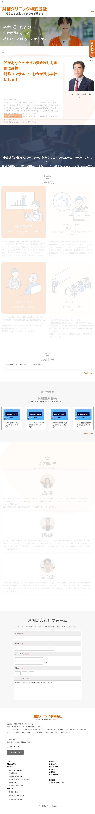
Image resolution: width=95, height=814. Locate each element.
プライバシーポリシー (56, 782)
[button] (2, 2)
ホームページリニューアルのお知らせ (29, 364)
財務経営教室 (13, 792)
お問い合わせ (53, 775)
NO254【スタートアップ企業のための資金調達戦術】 (36, 425)
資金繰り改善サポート (16, 776)
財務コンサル (13, 783)
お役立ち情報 (53, 767)
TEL (8, 747)
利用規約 (52, 780)
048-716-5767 (15, 747)
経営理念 (52, 761)
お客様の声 (52, 764)
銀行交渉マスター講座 (16, 796)
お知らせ (52, 769)
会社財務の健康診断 (15, 770)
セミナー (10, 788)
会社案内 (52, 772)
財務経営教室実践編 (15, 799)
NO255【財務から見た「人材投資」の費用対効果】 (12, 425)
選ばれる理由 (11, 764)
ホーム (9, 761)
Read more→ (89, 373)
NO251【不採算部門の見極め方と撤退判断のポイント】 (84, 425)
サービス (10, 767)
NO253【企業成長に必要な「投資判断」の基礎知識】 (60, 425)
